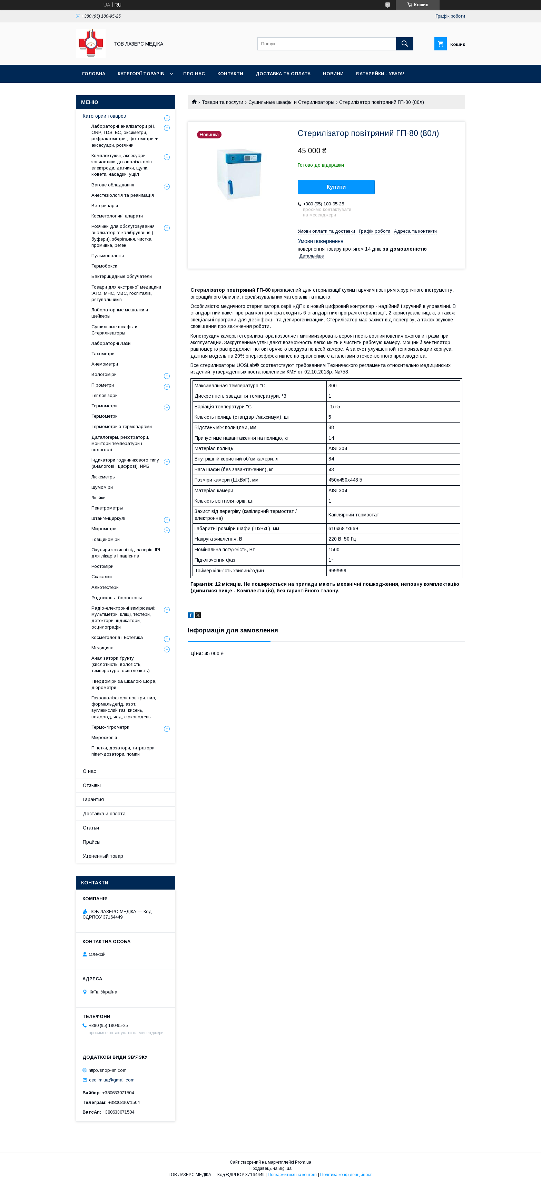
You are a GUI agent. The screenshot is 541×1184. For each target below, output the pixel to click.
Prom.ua (303, 1162)
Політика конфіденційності (346, 1174)
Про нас (194, 73)
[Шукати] (404, 43)
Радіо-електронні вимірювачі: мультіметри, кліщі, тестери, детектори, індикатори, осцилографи (123, 617)
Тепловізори (104, 395)
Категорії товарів (141, 73)
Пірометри (102, 385)
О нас (89, 771)
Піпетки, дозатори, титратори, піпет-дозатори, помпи (123, 751)
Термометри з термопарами (121, 426)
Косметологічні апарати (117, 216)
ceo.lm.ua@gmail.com (112, 1080)
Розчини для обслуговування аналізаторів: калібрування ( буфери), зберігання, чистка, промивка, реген (123, 236)
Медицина (102, 647)
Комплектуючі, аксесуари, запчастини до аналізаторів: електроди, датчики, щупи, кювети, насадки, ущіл (122, 165)
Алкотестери (105, 587)
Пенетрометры (107, 508)
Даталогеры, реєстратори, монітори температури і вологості (120, 443)
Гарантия (93, 799)
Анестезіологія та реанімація (122, 195)
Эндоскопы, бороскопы (116, 597)
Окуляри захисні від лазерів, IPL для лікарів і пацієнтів (126, 553)
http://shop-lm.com (108, 1070)
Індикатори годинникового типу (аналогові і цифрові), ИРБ (125, 463)
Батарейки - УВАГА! (380, 73)
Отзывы (92, 785)
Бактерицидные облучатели (121, 276)
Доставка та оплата (283, 73)
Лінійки (98, 497)
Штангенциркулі (108, 518)
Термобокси (104, 266)
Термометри (104, 405)
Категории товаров (104, 116)
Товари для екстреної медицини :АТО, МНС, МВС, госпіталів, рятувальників (126, 293)
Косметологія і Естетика (117, 637)
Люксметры (103, 476)
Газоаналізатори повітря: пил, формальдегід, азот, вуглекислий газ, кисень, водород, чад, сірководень (123, 707)
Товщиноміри (105, 539)
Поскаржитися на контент (292, 1174)
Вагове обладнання (112, 184)
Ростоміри (102, 566)
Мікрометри (104, 528)
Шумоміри (102, 487)
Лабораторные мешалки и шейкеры (119, 313)
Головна (93, 73)
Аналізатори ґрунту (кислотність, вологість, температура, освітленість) (120, 664)
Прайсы (91, 842)
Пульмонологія (107, 255)
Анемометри (104, 364)
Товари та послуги (222, 102)
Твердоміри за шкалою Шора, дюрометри (123, 684)
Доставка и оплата (104, 813)
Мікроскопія (104, 737)
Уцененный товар (103, 856)
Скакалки (101, 576)
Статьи (91, 828)
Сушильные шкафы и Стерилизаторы (291, 102)
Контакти (230, 73)
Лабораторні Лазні (111, 343)
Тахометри (103, 353)
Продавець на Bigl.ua (270, 1168)
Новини (333, 73)
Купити (336, 187)
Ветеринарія (104, 205)
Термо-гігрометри (110, 727)
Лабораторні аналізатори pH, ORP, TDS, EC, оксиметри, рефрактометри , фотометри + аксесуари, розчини (124, 136)
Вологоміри (104, 374)
